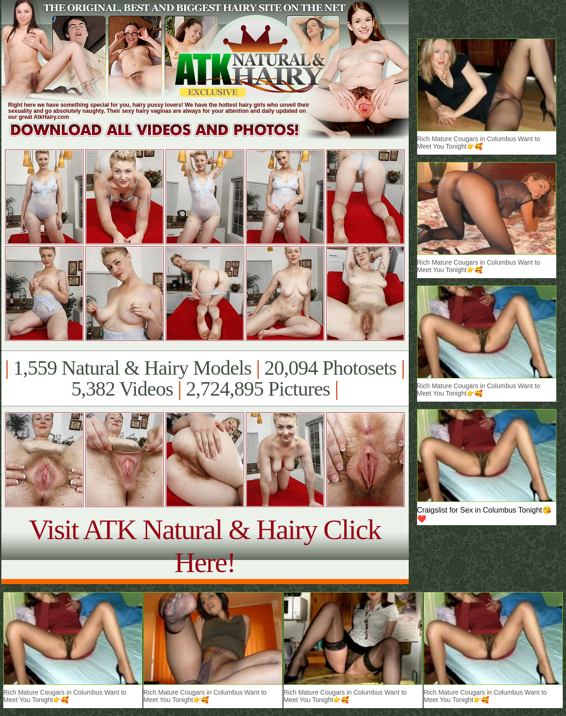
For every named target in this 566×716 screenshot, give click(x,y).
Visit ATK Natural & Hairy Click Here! (205, 546)
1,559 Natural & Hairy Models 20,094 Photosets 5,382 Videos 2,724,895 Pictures (205, 378)
